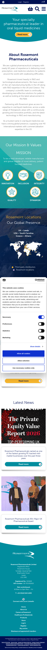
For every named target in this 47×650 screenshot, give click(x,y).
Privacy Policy (14, 647)
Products (23, 618)
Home (23, 607)
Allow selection (23, 361)
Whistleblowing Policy (11, 645)
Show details (35, 346)
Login (20, 2)
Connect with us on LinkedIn (23, 600)
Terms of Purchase (6, 642)
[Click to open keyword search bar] (37, 9)
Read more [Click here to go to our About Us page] (22, 34)
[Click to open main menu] (44, 9)
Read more (24, 381)
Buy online (23, 628)
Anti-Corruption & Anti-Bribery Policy (14, 643)
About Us (23, 609)
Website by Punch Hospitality (35, 647)
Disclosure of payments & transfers (23, 631)
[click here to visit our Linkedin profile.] (2, 2)
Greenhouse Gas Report (23, 645)
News (24, 620)
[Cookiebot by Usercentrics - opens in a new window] (34, 280)
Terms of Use (8, 647)
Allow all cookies (23, 353)
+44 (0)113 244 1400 (24, 593)
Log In (23, 623)
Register (26, 2)
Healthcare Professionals (23, 615)
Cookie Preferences (23, 647)
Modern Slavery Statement (38, 642)
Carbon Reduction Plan (35, 645)
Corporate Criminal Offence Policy (32, 643)
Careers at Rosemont (23, 612)
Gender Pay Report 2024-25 (24, 642)
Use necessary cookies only (23, 368)
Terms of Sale (14, 642)
